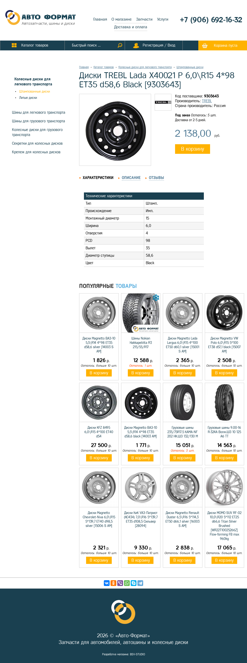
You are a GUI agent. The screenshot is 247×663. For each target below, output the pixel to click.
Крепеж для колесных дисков (36, 152)
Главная (100, 19)
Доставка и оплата (130, 27)
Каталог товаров (104, 67)
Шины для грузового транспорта (38, 121)
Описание (131, 178)
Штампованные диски (34, 91)
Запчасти (144, 19)
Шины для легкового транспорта (38, 112)
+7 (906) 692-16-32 (211, 20)
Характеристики (98, 178)
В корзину (192, 149)
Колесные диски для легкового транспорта (145, 67)
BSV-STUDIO (137, 654)
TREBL (207, 101)
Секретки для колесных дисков (37, 143)
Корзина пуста (225, 45)
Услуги (162, 19)
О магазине (122, 19)
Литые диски (28, 98)
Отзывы (156, 178)
